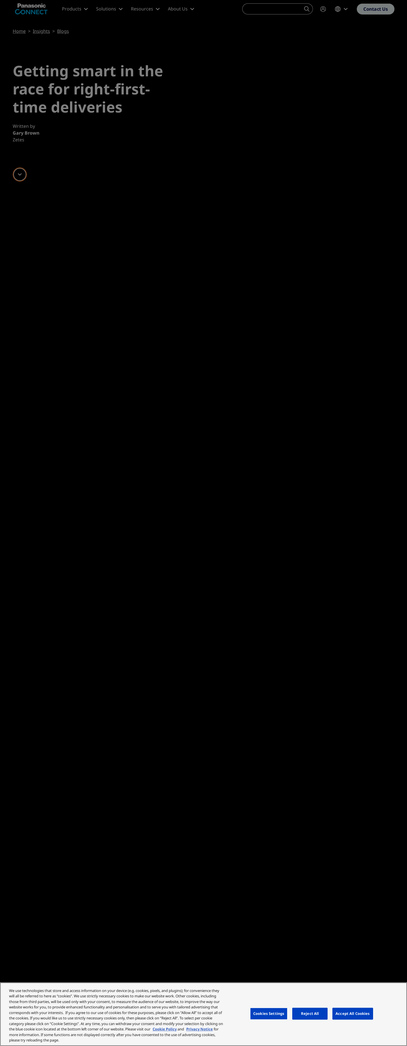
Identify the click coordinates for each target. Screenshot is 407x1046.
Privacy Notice (199, 1029)
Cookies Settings (268, 1013)
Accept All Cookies (352, 1013)
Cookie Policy (165, 1029)
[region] (203, 1014)
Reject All (310, 1013)
